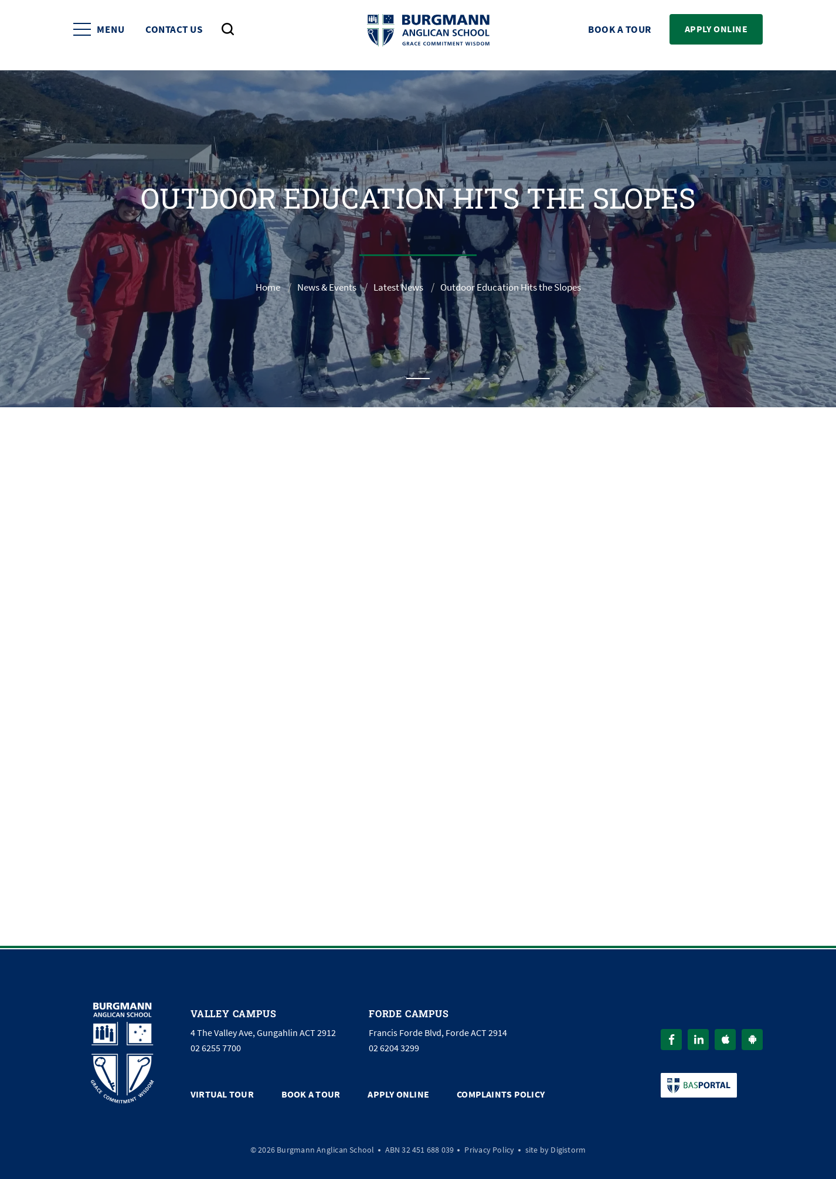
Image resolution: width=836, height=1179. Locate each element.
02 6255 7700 (216, 1046)
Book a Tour (619, 35)
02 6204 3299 (394, 1046)
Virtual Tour (222, 1092)
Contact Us (173, 35)
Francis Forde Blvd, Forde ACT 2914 (438, 1031)
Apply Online (716, 35)
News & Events (318, 287)
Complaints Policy (501, 1092)
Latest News (395, 287)
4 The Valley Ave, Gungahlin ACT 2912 (263, 1031)
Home (255, 287)
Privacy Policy (489, 1147)
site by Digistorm (555, 1147)
